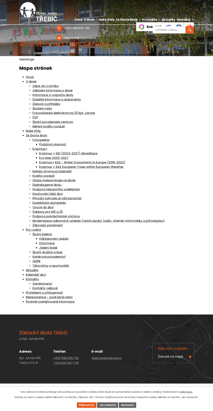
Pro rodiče (149, 19)
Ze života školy (127, 19)
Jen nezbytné (107, 405)
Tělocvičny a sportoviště (50, 266)
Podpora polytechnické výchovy (56, 216)
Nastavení (131, 405)
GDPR (36, 261)
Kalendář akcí (36, 275)
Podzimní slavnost (52, 144)
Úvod (78, 19)
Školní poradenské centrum (52, 122)
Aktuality (168, 19)
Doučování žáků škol (47, 194)
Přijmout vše (83, 405)
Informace (47, 243)
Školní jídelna (42, 234)
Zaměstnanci (42, 284)
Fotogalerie (40, 140)
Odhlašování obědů (53, 239)
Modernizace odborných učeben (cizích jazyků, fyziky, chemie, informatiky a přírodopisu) (98, 221)
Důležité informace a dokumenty (56, 99)
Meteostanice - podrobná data (49, 297)
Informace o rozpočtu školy (52, 95)
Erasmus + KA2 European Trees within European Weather (81, 167)
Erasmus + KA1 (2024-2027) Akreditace (68, 153)
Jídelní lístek (48, 248)
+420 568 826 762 (66, 358)
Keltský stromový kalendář (52, 171)
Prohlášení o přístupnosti (44, 293)
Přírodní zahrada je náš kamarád (56, 198)
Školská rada (42, 108)
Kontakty (183, 19)
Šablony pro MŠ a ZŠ (47, 212)
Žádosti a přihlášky (46, 104)
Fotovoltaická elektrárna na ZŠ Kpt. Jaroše (63, 113)
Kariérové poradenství (49, 257)
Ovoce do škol (43, 207)
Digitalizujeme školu (46, 185)
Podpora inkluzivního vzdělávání (56, 189)
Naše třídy (106, 19)
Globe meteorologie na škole (54, 180)
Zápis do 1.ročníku (45, 86)
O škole (89, 19)
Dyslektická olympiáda (49, 203)
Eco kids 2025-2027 (53, 158)
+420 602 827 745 (66, 363)
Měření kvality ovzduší (48, 126)
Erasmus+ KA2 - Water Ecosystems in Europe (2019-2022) (82, 162)
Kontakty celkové (45, 288)
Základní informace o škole (52, 90)
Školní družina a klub (47, 252)
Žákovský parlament (47, 225)
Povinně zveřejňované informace (50, 302)
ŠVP (35, 117)
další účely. (186, 391)
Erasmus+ (40, 149)
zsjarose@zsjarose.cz (107, 358)
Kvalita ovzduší (43, 176)
